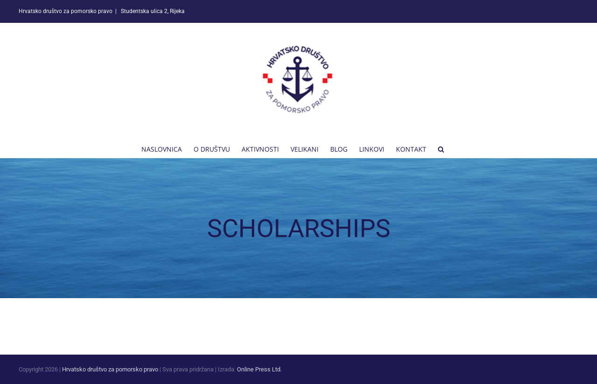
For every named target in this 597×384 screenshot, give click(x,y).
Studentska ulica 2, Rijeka (152, 11)
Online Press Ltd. (259, 369)
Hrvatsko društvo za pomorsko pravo (110, 369)
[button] (441, 148)
